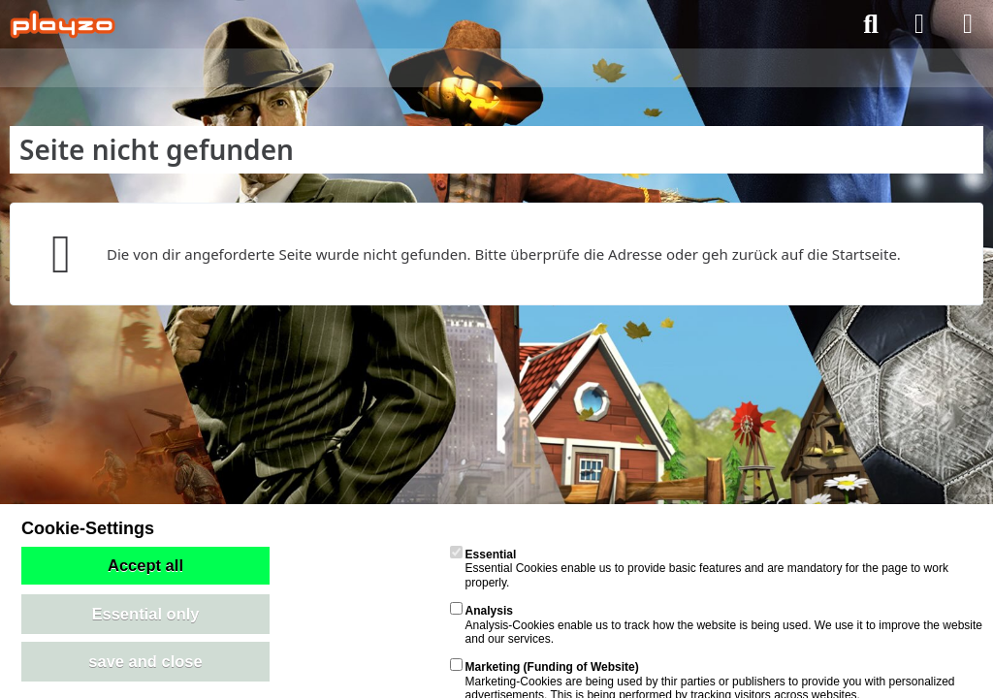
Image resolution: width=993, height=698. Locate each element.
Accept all (145, 565)
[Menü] (967, 24)
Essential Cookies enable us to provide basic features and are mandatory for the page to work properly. (699, 568)
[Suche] (870, 24)
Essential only (146, 613)
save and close (145, 661)
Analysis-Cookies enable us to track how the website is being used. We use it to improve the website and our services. (716, 625)
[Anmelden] (919, 24)
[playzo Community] (62, 24)
